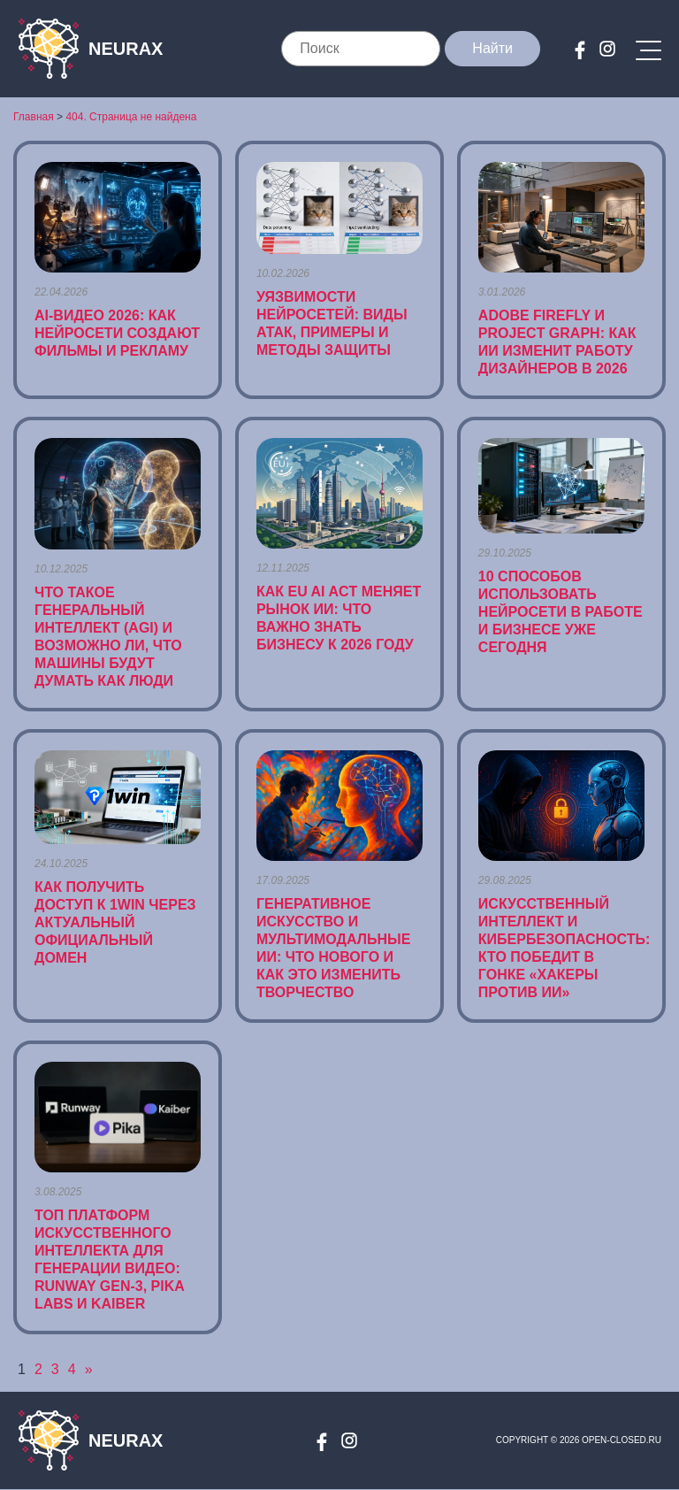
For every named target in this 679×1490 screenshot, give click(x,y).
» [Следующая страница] (89, 1369)
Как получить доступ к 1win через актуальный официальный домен (115, 922)
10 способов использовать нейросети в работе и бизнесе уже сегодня (560, 612)
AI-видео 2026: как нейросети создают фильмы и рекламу (117, 333)
